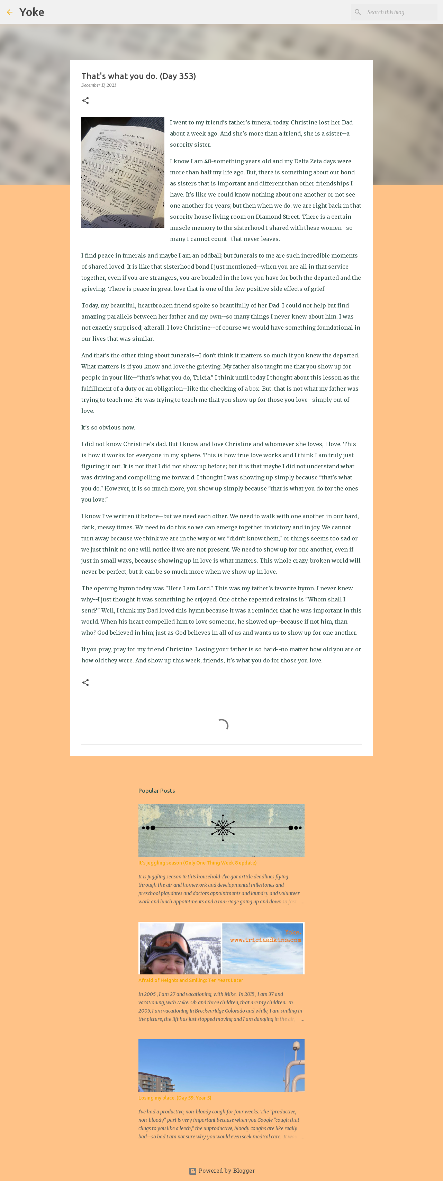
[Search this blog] (401, 12)
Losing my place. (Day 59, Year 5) (174, 1098)
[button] (85, 101)
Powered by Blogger (222, 1171)
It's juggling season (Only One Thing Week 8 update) (197, 863)
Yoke (32, 12)
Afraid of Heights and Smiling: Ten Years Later (190, 980)
